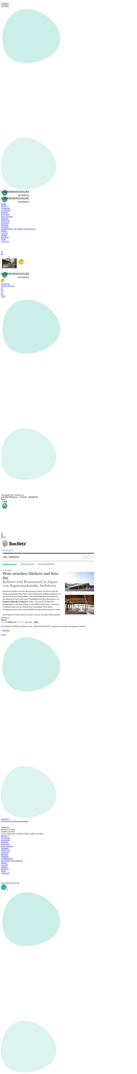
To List (3, 635)
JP (2, 252)
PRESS (3, 620)
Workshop (4, 848)
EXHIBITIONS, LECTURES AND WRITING (12, 860)
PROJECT (5, 836)
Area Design (5, 840)
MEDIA (4, 863)
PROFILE (4, 855)
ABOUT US (5, 850)
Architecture (5, 284)
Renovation (5, 844)
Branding (4, 842)
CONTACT (5, 873)
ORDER (4, 867)
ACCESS (4, 865)
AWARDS (5, 857)
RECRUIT (5, 869)
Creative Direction (8, 286)
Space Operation (7, 846)
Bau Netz (6, 630)
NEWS (3, 871)
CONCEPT (5, 852)
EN (2, 254)
